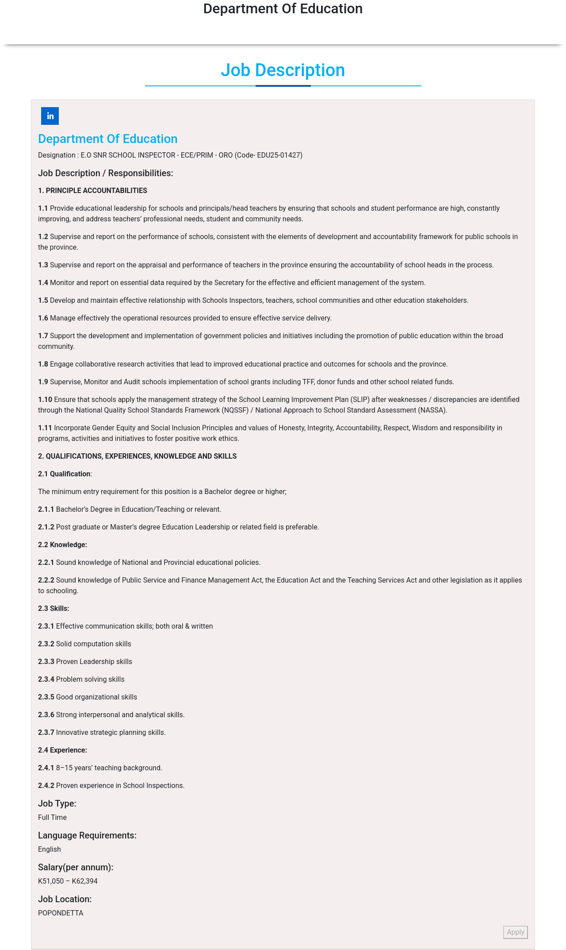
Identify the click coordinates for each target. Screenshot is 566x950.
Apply (515, 932)
